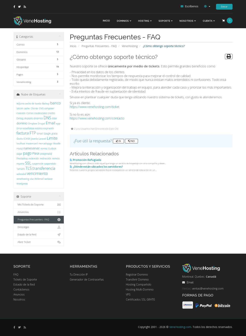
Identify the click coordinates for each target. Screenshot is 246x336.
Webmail (39, 178)
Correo (29, 113)
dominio (22, 123)
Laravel (42, 138)
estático (39, 128)
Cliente (34, 108)
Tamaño (21, 168)
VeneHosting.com (180, 327)
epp (58, 123)
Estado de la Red (39, 234)
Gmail (40, 133)
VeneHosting (130, 46)
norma (44, 148)
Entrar (224, 6)
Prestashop (22, 158)
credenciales (40, 113)
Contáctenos (21, 289)
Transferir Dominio (137, 279)
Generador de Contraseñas (87, 279)
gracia (54, 133)
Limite (52, 138)
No (131, 141)
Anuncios (39, 212)
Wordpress (22, 183)
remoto (56, 158)
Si (118, 141)
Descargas (39, 227)
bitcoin (20, 108)
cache (27, 108)
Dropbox (32, 123)
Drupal (41, 123)
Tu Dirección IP (79, 274)
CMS (41, 108)
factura (23, 133)
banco (55, 103)
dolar (54, 118)
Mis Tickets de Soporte (39, 204)
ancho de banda (33, 103)
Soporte (164, 21)
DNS (47, 117)
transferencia (43, 168)
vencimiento (37, 173)
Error (19, 128)
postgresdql (46, 153)
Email (50, 123)
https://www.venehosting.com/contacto (97, 118)
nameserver (31, 148)
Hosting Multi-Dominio (140, 289)
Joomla (34, 138)
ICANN (26, 138)
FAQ (15, 274)
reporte (20, 163)
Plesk (35, 153)
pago (27, 153)
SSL (28, 163)
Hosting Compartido (138, 284)
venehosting (23, 178)
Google (47, 133)
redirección (45, 158)
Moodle (57, 143)
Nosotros (186, 21)
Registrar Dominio (137, 274)
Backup (45, 103)
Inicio (106, 20)
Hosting (143, 21)
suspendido (50, 163)
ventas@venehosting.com (208, 288)
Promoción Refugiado (85, 160)
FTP (33, 133)
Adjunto (20, 103)
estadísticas (28, 128)
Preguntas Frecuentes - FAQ (99, 46)
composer (49, 108)
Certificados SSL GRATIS (140, 299)
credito (51, 113)
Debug (20, 118)
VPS (128, 294)
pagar (19, 153)
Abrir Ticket (39, 242)
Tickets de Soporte (25, 279)
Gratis (20, 138)
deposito (28, 118)
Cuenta (207, 21)
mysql (20, 148)
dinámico (38, 118)
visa (32, 178)
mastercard (32, 143)
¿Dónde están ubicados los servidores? (96, 166)
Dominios (123, 21)
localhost (21, 143)
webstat (48, 178)
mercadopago (45, 143)
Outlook (52, 148)
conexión (21, 113)
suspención (37, 163)
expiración (48, 128)
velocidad (21, 174)
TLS (29, 168)
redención (34, 158)
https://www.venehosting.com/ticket (94, 106)
